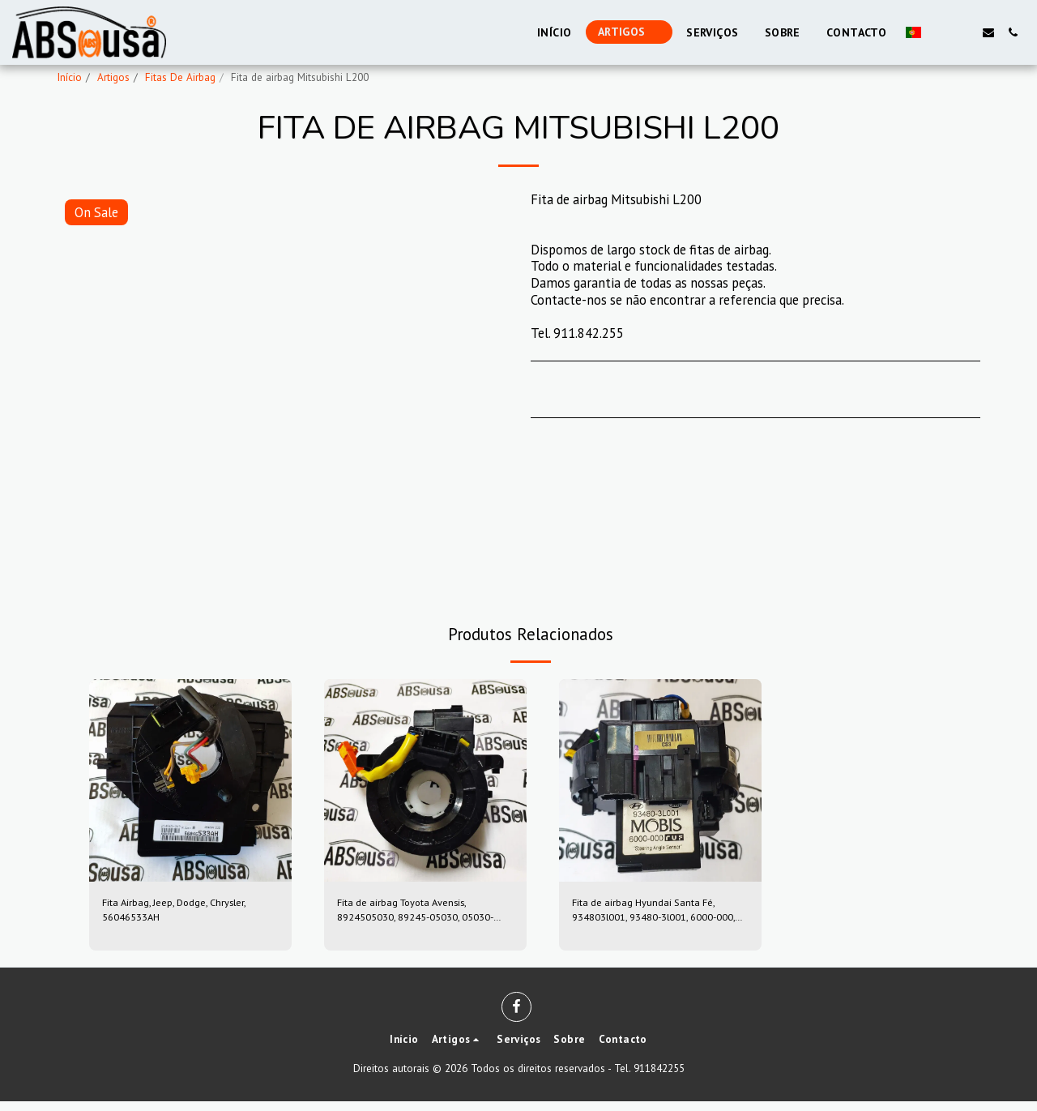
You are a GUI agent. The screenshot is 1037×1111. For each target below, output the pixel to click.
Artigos (113, 77)
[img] (190, 780)
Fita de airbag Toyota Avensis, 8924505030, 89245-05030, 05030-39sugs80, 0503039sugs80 (420, 915)
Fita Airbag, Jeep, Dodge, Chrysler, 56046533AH (169, 914)
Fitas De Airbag (180, 77)
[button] (939, 32)
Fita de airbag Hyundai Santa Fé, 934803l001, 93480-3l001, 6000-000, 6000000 (658, 915)
